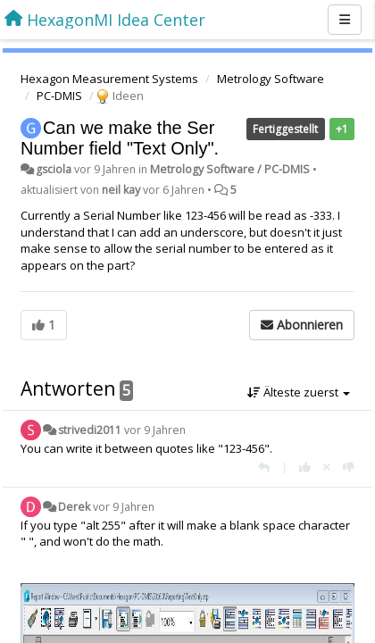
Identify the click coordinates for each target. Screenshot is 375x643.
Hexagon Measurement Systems (109, 79)
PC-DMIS (59, 96)
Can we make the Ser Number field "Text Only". (120, 138)
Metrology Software (270, 79)
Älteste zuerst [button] (298, 392)
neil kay (121, 189)
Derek (74, 506)
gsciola (53, 169)
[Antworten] (264, 467)
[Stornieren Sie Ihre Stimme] (326, 467)
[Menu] (345, 19)
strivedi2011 (89, 430)
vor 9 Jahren (155, 430)
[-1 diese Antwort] (348, 467)
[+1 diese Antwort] (305, 467)
